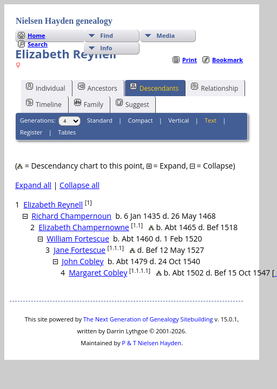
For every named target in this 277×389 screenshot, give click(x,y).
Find (106, 35)
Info (106, 48)
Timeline (44, 103)
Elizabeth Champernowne (83, 227)
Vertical (178, 120)
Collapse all (80, 185)
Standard (100, 120)
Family (88, 103)
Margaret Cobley (98, 272)
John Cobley (82, 261)
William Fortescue (78, 238)
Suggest (132, 103)
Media (165, 35)
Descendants (154, 87)
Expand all (33, 185)
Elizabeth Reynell (53, 204)
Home (36, 35)
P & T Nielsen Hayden (151, 343)
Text (210, 120)
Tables (67, 132)
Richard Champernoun (71, 216)
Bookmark (227, 60)
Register (31, 132)
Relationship (214, 87)
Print (189, 60)
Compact (140, 120)
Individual (45, 87)
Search (38, 44)
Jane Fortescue (79, 250)
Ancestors (97, 87)
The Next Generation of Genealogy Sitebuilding (148, 319)
